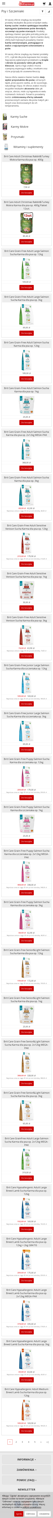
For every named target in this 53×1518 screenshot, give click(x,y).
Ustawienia (44, 1513)
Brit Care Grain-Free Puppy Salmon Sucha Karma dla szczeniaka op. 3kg (26, 903)
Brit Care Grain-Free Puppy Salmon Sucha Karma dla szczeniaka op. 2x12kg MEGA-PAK (26, 854)
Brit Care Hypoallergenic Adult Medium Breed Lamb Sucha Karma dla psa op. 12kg (26, 1392)
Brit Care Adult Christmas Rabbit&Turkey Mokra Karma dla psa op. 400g (26, 158)
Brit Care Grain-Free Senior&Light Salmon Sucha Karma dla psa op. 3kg (26, 1094)
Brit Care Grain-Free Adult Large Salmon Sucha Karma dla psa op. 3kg (26, 298)
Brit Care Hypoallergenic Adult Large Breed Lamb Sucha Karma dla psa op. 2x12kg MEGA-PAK (26, 1293)
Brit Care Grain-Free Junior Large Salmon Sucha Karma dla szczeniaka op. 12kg (26, 666)
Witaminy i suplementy (28, 147)
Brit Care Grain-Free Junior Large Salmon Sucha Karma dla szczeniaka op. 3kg (26, 714)
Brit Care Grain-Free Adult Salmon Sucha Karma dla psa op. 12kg (26, 344)
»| (47, 1441)
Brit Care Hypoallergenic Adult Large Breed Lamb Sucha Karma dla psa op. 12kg (26, 1190)
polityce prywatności (31, 1507)
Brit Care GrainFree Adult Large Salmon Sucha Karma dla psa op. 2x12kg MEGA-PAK (26, 1141)
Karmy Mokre (19, 127)
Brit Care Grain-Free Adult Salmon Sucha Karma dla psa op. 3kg (26, 479)
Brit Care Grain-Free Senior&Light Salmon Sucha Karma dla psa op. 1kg (26, 999)
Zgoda (19, 1513)
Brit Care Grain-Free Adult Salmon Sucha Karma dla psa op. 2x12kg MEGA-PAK (26, 433)
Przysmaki (17, 137)
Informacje (26, 1459)
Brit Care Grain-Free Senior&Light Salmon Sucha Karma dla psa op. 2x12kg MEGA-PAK (26, 1045)
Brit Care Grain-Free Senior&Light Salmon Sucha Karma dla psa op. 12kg (26, 951)
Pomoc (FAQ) (26, 1480)
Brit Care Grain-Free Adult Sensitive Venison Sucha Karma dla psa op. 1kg (26, 575)
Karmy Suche (18, 117)
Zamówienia (26, 1469)
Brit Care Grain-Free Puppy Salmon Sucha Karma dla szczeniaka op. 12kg (26, 760)
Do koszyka (26, 192)
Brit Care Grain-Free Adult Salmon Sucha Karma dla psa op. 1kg (26, 389)
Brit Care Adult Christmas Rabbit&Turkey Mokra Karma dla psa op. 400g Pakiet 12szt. (26, 205)
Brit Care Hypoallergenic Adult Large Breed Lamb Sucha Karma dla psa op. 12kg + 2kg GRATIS (26, 1242)
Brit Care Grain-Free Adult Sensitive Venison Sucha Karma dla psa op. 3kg (26, 619)
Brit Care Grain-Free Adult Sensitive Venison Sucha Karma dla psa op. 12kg (26, 527)
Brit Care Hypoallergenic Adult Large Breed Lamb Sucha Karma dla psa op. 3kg (26, 1342)
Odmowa (30, 1513)
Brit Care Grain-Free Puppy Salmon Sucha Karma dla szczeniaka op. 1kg (26, 808)
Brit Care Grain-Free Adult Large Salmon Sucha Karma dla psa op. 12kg (26, 252)
